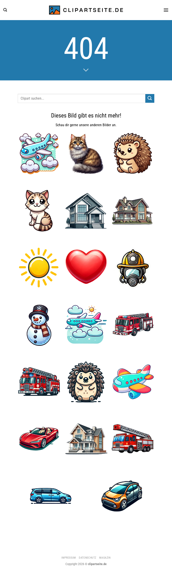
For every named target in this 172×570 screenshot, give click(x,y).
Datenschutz (87, 557)
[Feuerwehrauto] (39, 381)
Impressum (68, 557)
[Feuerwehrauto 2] (133, 438)
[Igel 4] (133, 153)
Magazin (104, 557)
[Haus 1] (133, 210)
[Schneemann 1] (39, 325)
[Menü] (166, 9)
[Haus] (86, 210)
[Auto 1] (121, 495)
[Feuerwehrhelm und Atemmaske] (133, 267)
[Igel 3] (86, 381)
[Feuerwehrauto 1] (133, 325)
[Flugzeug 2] (133, 381)
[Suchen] (5, 10)
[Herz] (86, 267)
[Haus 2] (86, 438)
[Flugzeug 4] (86, 325)
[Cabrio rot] (39, 438)
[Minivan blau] (50, 495)
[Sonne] (39, 267)
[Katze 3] (86, 153)
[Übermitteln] (149, 98)
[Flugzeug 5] (39, 153)
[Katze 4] (39, 210)
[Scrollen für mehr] (86, 70)
